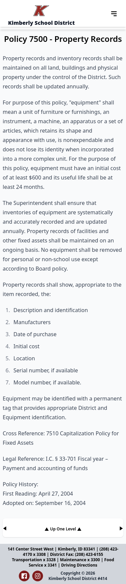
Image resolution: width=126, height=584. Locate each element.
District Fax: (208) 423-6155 (76, 554)
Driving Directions (79, 565)
